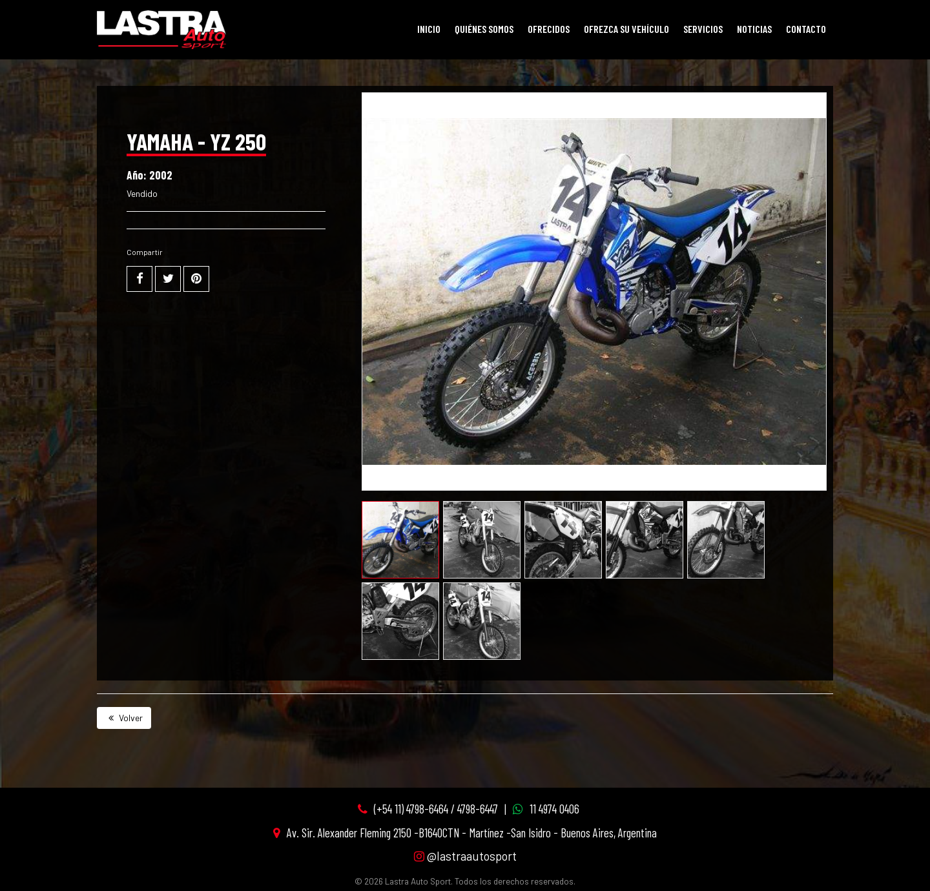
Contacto (806, 29)
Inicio (428, 29)
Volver (124, 717)
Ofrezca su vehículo (626, 29)
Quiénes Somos (484, 29)
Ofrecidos (549, 29)
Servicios (703, 29)
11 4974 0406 (554, 808)
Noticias (754, 29)
